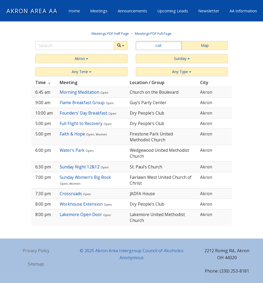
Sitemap (36, 264)
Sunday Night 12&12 (80, 167)
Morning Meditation (80, 92)
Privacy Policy (36, 251)
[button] (81, 58)
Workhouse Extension (82, 204)
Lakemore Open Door (81, 214)
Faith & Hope (73, 134)
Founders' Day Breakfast (84, 113)
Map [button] (205, 45)
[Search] (74, 45)
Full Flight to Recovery (82, 123)
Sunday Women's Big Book (85, 177)
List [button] (158, 45)
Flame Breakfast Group (83, 102)
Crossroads (71, 194)
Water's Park (73, 150)
